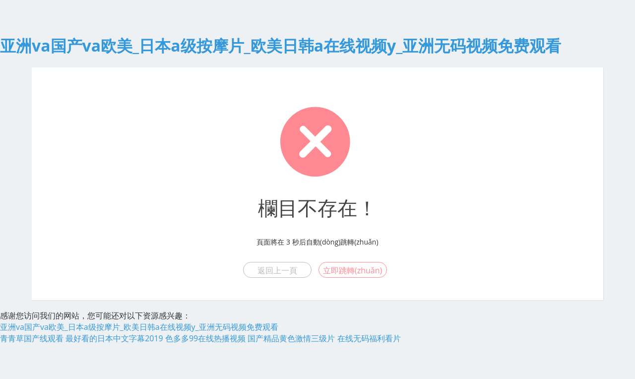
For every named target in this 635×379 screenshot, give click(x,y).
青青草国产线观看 (32, 338)
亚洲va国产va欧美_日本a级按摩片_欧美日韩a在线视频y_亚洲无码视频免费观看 (280, 45)
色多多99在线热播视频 (205, 338)
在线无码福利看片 (369, 338)
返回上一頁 (277, 270)
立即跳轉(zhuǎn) (352, 270)
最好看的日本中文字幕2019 (114, 338)
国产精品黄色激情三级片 (291, 338)
